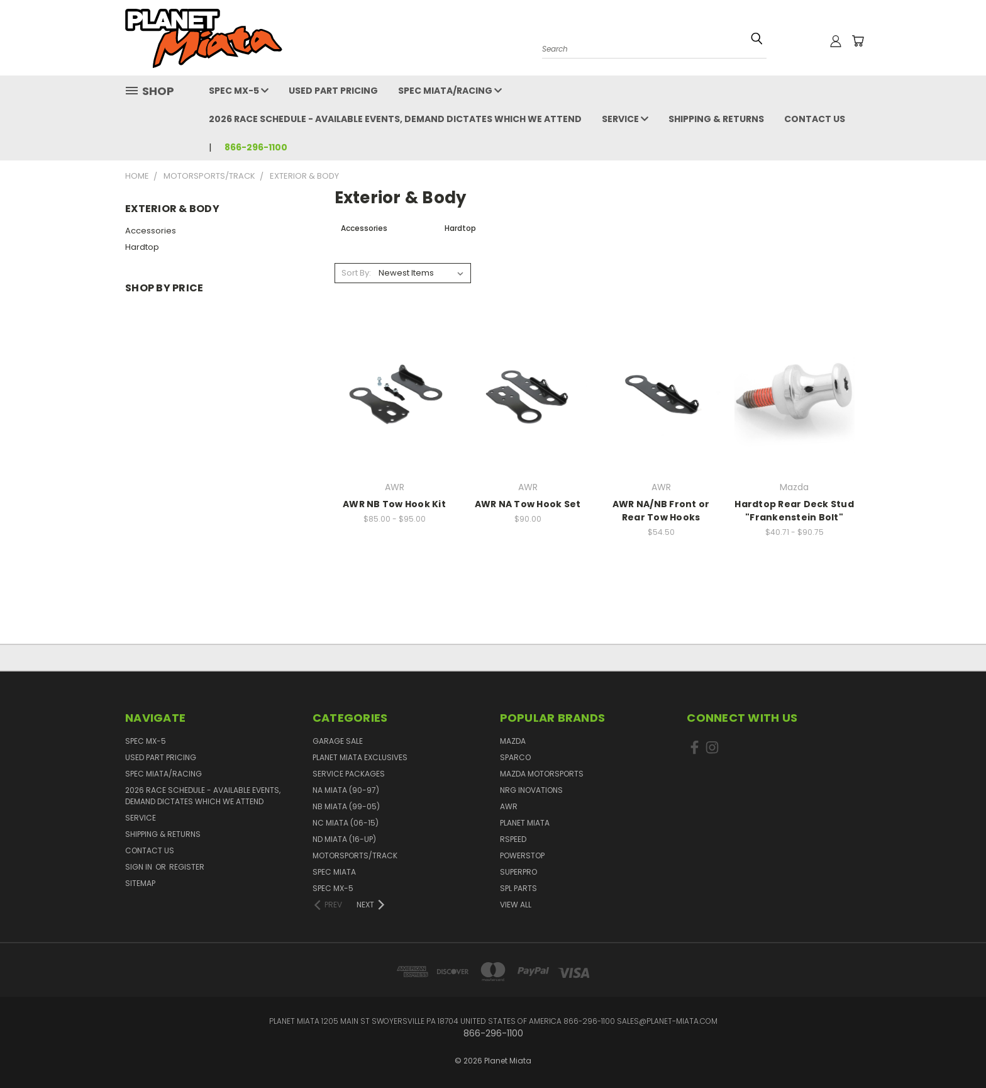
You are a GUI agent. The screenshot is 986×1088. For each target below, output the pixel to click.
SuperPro (518, 871)
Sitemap (140, 883)
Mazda (513, 741)
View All (515, 904)
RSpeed (513, 839)
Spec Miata (334, 871)
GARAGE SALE (338, 741)
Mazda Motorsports (542, 773)
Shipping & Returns (716, 119)
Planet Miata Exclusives (360, 757)
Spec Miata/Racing (450, 90)
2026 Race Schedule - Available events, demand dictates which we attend (395, 119)
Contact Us (814, 119)
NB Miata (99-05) (346, 806)
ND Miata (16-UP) (344, 839)
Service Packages (349, 773)
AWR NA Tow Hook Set (528, 504)
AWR (509, 806)
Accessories (150, 231)
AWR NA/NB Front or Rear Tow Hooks (661, 511)
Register (186, 866)
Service (625, 119)
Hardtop (142, 247)
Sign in (139, 866)
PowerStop (522, 855)
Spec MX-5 (239, 90)
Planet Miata (525, 822)
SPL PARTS (518, 888)
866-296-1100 (255, 147)
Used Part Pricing (333, 90)
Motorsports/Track (355, 855)
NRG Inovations (531, 790)
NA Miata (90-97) (346, 790)
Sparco (515, 757)
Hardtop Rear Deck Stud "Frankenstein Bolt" (794, 511)
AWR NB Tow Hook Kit (394, 504)
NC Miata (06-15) (346, 822)
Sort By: (356, 273)
